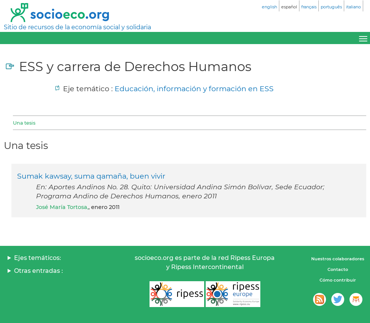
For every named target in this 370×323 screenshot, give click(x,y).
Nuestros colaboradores (337, 258)
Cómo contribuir (338, 280)
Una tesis (24, 123)
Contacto (337, 269)
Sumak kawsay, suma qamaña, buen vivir (91, 175)
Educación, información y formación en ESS (194, 88)
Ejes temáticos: (37, 257)
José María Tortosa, (62, 207)
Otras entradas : (38, 270)
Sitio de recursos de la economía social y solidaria (77, 27)
